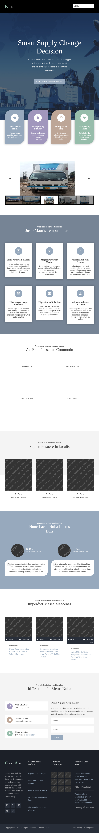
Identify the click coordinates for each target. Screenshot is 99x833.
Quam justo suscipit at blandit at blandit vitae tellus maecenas (19, 651)
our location (30, 735)
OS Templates (88, 828)
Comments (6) (57, 639)
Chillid (13, 763)
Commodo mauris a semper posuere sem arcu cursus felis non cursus (50, 653)
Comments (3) (26, 639)
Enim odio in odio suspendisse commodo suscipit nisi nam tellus (81, 656)
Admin (11, 639)
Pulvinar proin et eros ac (38, 790)
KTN (9, 6)
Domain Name (44, 828)
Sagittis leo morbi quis (37, 774)
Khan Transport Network (49, 81)
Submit (57, 737)
